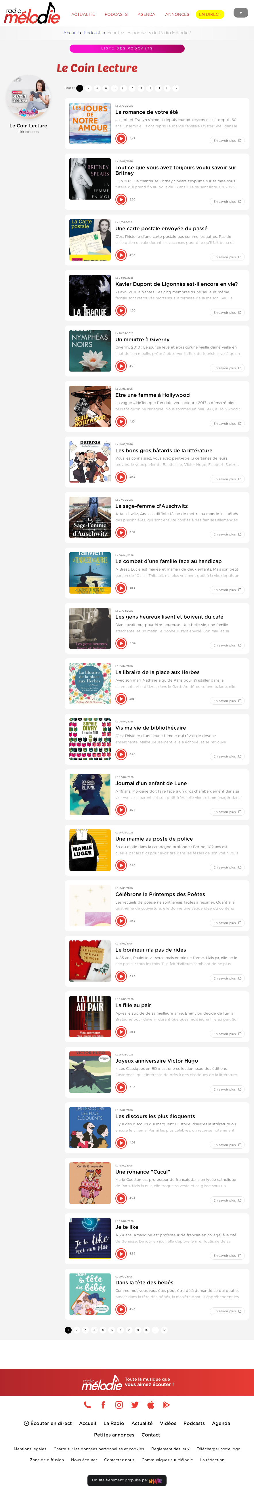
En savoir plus (227, 140)
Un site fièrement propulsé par (127, 1492)
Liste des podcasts (127, 47)
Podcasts (93, 33)
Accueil (71, 33)
